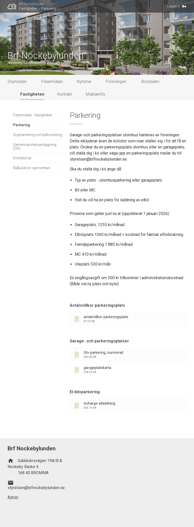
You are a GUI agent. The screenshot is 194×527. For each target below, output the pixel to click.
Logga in (173, 6)
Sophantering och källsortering (37, 135)
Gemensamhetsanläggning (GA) (34, 146)
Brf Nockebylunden (31, 4)
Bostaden (150, 81)
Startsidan (17, 81)
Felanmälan (52, 81)
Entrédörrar (22, 158)
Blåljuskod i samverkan (31, 168)
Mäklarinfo (95, 94)
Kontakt (64, 94)
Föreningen (116, 81)
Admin (13, 497)
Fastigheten (28, 9)
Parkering (48, 9)
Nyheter (84, 81)
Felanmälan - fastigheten (32, 115)
